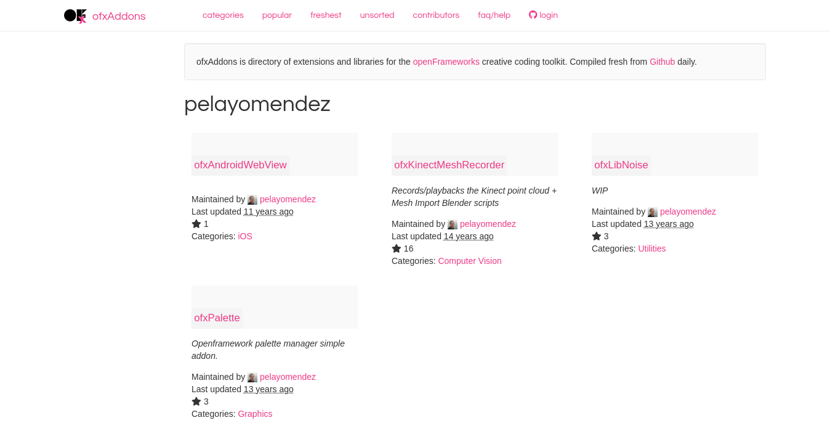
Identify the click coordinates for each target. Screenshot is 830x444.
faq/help (494, 15)
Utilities (652, 248)
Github (662, 62)
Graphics (255, 414)
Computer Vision (469, 261)
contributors (436, 15)
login (543, 15)
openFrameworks (446, 62)
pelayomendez (282, 199)
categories (223, 15)
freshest (326, 15)
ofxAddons (105, 16)
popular (277, 15)
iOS (245, 236)
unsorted (377, 15)
